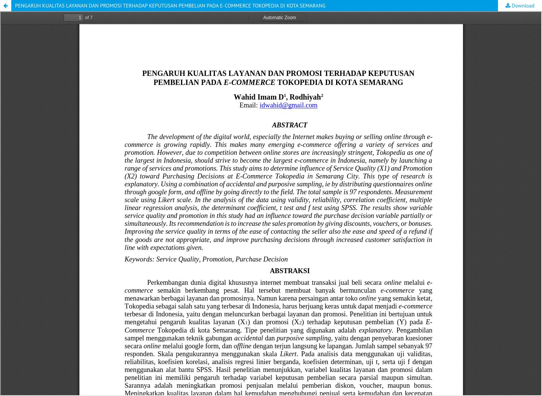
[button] (5, 5)
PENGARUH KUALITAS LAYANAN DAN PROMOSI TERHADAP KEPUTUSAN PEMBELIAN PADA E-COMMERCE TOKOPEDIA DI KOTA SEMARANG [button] (170, 5)
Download (522, 5)
